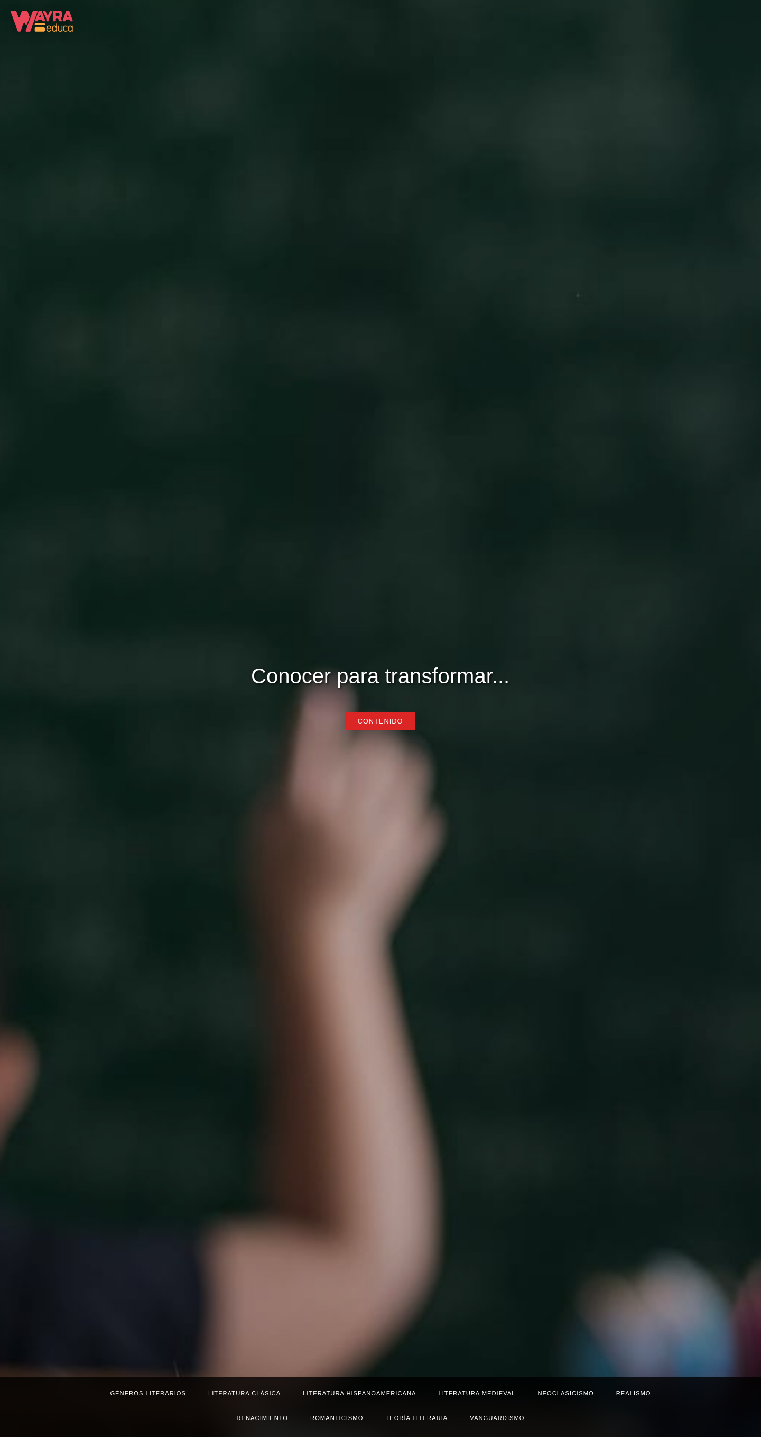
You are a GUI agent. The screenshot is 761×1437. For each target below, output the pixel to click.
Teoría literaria (416, 1418)
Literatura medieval (476, 1393)
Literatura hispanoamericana (359, 1393)
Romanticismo (336, 1418)
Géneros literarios (148, 1393)
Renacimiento (263, 1418)
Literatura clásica (244, 1393)
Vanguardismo (497, 1418)
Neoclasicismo (566, 1393)
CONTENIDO (380, 721)
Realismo (633, 1393)
